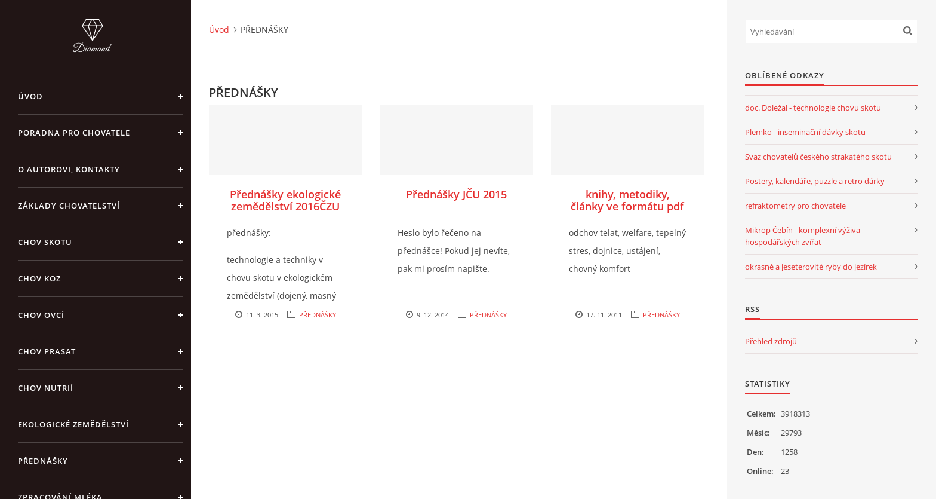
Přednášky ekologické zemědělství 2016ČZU (285, 200)
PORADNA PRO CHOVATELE (74, 132)
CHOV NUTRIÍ (45, 387)
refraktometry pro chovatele (795, 205)
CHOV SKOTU (45, 242)
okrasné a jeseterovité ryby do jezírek (811, 266)
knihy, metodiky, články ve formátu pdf (627, 200)
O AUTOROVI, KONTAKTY (69, 169)
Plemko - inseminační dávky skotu (805, 132)
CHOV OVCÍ (41, 315)
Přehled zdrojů (771, 341)
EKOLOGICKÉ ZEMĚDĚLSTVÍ (73, 424)
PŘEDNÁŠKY (43, 460)
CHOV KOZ (39, 278)
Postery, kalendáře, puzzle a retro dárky (815, 181)
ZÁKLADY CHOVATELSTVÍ (69, 205)
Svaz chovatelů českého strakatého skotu (818, 156)
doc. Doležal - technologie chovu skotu (813, 107)
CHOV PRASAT (47, 351)
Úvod (30, 96)
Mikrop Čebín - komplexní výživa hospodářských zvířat (802, 236)
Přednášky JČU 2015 (456, 194)
